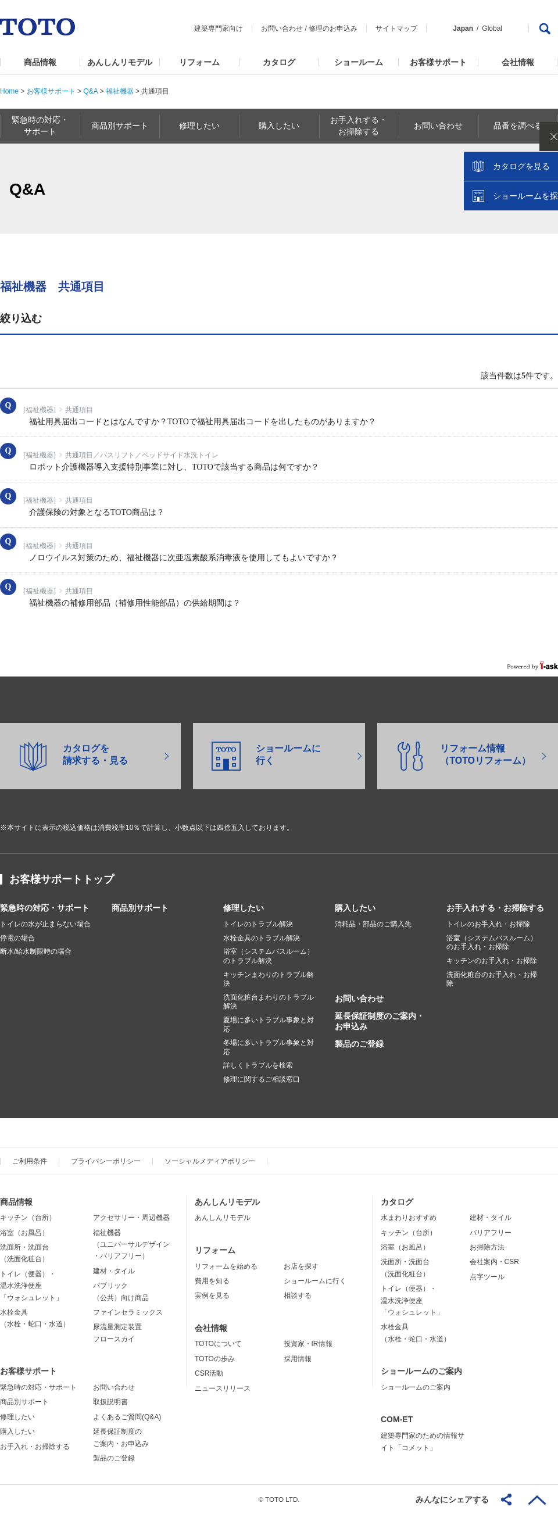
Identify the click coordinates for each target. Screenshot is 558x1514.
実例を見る (212, 1295)
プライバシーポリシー (106, 1161)
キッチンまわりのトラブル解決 (268, 979)
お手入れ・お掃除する (35, 1447)
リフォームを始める (226, 1266)
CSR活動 (209, 1373)
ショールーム (358, 62)
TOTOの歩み (215, 1359)
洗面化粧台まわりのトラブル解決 (268, 1002)
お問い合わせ (282, 28)
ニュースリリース (223, 1388)
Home (9, 91)
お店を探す (301, 1266)
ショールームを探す (519, 248)
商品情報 (40, 62)
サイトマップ (396, 28)
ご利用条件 (29, 1161)
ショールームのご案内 (421, 1371)
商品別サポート (140, 907)
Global (492, 28)
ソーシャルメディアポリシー (209, 1161)
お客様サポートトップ (61, 879)
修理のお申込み (333, 28)
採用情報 (298, 1359)
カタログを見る (510, 218)
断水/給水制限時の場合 (35, 951)
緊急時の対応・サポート (45, 907)
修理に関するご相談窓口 (261, 1079)
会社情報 (518, 62)
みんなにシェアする (452, 1499)
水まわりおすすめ (409, 1218)
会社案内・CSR (494, 1262)
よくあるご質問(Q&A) (127, 1417)
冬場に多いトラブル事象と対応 (268, 1047)
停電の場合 (17, 938)
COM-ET (397, 1419)
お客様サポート (438, 62)
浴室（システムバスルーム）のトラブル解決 (268, 956)
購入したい (355, 907)
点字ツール (487, 1277)
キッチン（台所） (28, 1218)
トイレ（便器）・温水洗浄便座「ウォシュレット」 (31, 1286)
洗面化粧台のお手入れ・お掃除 (491, 979)
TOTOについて (218, 1344)
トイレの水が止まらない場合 (45, 924)
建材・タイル (114, 1271)
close (543, 188)
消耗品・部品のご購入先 (373, 924)
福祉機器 (120, 91)
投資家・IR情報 (308, 1344)
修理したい (243, 907)
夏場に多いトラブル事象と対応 (268, 1024)
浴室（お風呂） (24, 1233)
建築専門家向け (218, 28)
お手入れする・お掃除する (495, 907)
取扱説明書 (110, 1402)
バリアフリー (491, 1233)
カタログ (279, 62)
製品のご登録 (359, 1043)
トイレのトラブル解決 (258, 924)
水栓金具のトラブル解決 (261, 938)
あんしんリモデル (119, 62)
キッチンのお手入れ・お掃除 (491, 961)
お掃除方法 (487, 1247)
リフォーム (199, 62)
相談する (298, 1295)
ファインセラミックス (128, 1312)
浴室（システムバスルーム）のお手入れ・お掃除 (491, 942)
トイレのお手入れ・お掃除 (488, 924)
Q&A (90, 91)
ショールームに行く (315, 1281)
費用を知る (212, 1281)
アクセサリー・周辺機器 (131, 1218)
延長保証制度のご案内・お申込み (379, 1021)
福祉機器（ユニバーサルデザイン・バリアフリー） (131, 1245)
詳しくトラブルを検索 (258, 1065)
